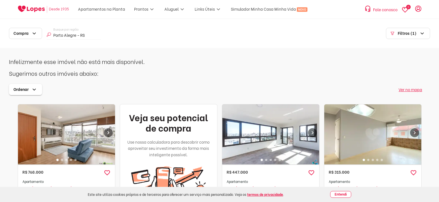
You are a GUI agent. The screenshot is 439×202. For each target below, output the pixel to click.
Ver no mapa (410, 89)
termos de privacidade (265, 194)
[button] (107, 172)
